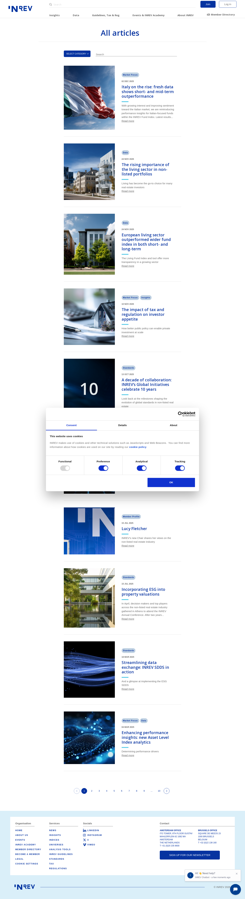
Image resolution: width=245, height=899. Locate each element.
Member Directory (223, 14)
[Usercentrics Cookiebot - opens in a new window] (180, 414)
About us (21, 835)
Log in (227, 4)
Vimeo (91, 845)
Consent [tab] (71, 425)
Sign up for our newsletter (189, 855)
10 (159, 791)
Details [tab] (122, 425)
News (52, 830)
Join (208, 4)
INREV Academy (25, 845)
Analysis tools (60, 849)
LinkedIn (93, 830)
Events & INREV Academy (149, 15)
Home (18, 830)
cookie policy (137, 447)
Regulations (58, 868)
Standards (56, 859)
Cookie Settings (26, 864)
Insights (54, 15)
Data (76, 15)
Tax (51, 864)
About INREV (185, 15)
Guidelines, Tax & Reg (105, 15)
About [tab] (173, 425)
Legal (19, 859)
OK (171, 482)
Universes (56, 845)
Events (20, 840)
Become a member (27, 854)
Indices (54, 840)
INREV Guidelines (61, 854)
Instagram (94, 835)
